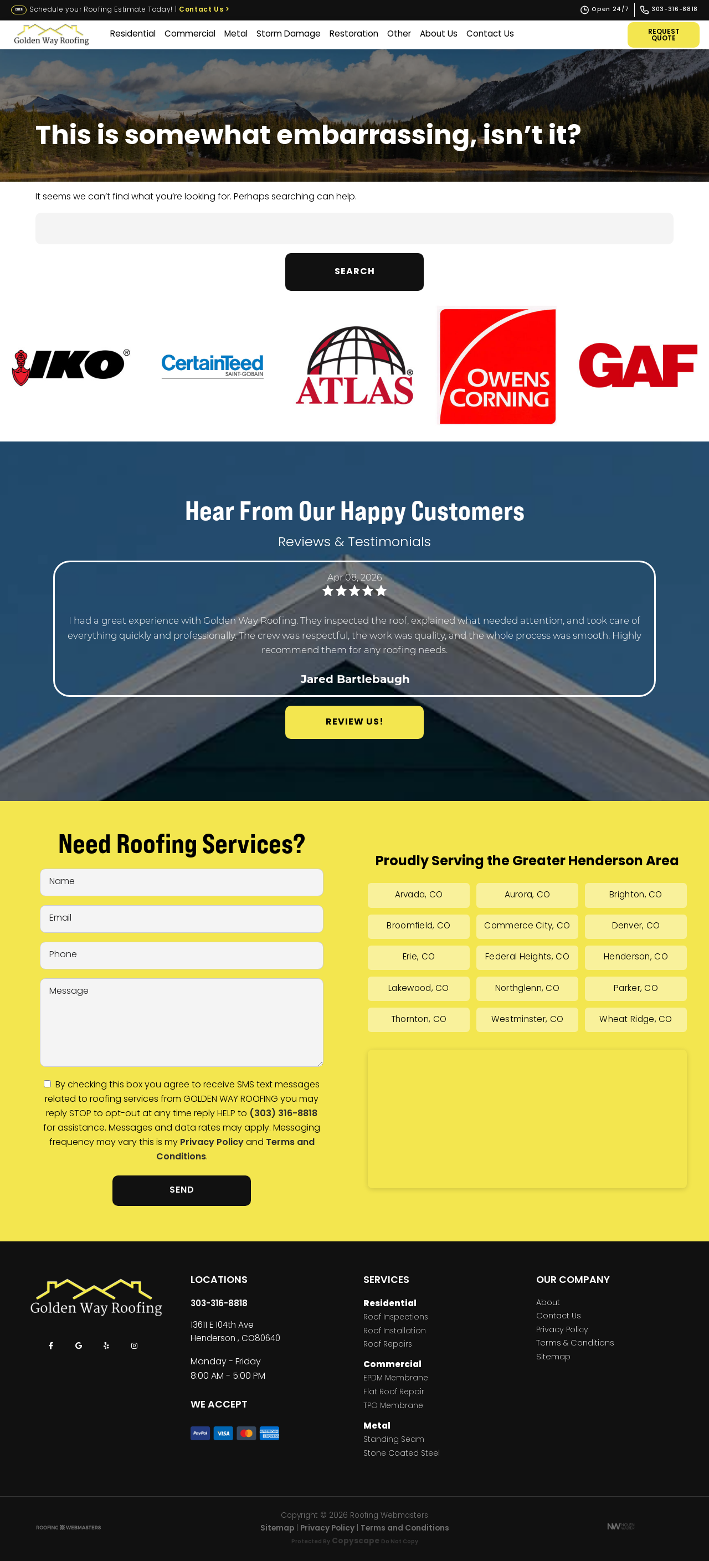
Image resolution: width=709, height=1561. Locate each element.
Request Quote (664, 35)
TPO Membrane (393, 1407)
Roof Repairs (387, 1345)
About (548, 1303)
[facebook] (51, 1346)
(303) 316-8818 (283, 1114)
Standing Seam (393, 1440)
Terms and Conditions (405, 1528)
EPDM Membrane (395, 1379)
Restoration (353, 35)
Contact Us (204, 10)
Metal (235, 35)
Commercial (189, 35)
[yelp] (106, 1346)
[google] (79, 1346)
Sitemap (553, 1358)
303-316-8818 (219, 1304)
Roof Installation (394, 1332)
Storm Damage (288, 35)
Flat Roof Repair (393, 1393)
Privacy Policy (212, 1143)
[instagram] (134, 1346)
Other (398, 35)
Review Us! (355, 722)
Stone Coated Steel (401, 1454)
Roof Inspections (395, 1318)
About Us (438, 35)
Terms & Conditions (575, 1344)
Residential (132, 35)
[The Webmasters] (68, 1528)
